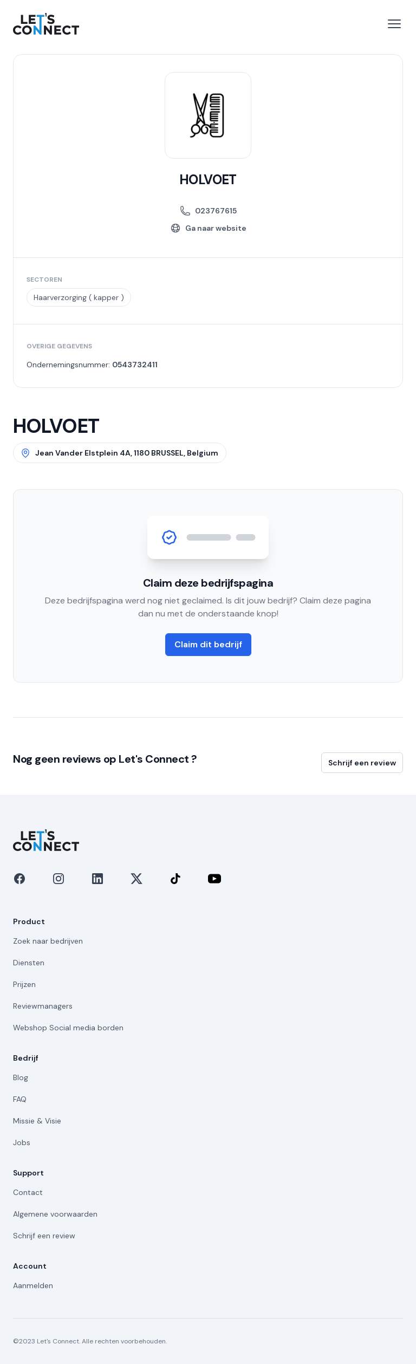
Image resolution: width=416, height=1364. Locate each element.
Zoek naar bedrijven (48, 941)
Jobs (21, 1142)
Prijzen (24, 984)
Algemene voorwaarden (55, 1214)
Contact (28, 1192)
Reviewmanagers (43, 1006)
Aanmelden (33, 1285)
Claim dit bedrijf (208, 644)
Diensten (28, 962)
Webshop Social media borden (68, 1027)
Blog (20, 1077)
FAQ (20, 1099)
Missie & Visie (37, 1121)
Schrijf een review (362, 763)
